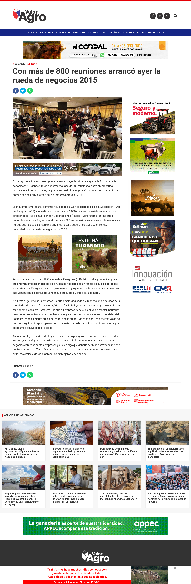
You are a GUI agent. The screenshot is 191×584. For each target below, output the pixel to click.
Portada (32, 32)
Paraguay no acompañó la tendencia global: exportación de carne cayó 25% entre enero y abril (118, 452)
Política (115, 32)
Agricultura (63, 32)
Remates (93, 32)
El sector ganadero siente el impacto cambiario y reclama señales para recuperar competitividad (68, 452)
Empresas (128, 32)
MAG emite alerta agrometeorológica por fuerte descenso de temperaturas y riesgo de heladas (22, 452)
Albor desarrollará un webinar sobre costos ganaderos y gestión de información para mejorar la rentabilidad (69, 497)
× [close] (175, 568)
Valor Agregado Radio (150, 32)
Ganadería (46, 32)
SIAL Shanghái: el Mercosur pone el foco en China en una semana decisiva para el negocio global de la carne (167, 497)
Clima (103, 32)
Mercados (79, 32)
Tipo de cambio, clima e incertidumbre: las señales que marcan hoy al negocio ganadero (118, 496)
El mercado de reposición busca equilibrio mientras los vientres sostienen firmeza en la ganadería (166, 452)
